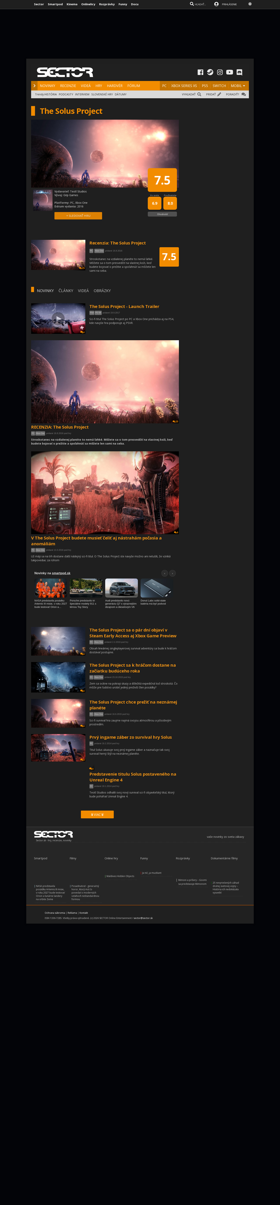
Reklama (72, 912)
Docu (134, 4)
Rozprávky (107, 4)
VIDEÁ (86, 85)
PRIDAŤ (211, 94)
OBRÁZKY (102, 290)
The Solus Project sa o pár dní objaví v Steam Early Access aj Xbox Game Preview (133, 633)
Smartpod (55, 4)
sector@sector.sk (143, 918)
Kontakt (84, 912)
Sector (39, 4)
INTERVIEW (82, 94)
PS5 (205, 85)
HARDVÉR (114, 85)
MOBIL (236, 85)
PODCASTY (66, 94)
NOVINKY (47, 85)
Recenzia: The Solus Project (117, 243)
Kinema (72, 4)
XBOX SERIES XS (184, 85)
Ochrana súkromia (55, 912)
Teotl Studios (78, 191)
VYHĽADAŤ (189, 94)
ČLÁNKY (66, 290)
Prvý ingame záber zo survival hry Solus (130, 737)
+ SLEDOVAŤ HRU (78, 216)
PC (164, 85)
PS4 (92, 313)
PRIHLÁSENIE (229, 4)
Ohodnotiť (162, 214)
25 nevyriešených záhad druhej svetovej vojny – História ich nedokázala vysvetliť (226, 887)
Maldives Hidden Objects (120, 876)
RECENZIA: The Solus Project (60, 427)
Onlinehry (88, 4)
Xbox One (40, 433)
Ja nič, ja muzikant (151, 872)
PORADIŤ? (232, 94)
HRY (98, 85)
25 (175, 421)
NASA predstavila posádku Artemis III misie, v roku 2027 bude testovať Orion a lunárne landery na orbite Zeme (50, 892)
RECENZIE (68, 85)
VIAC (97, 815)
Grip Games (70, 195)
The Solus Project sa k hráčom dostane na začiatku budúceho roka (132, 668)
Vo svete (154, 195)
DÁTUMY (120, 94)
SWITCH (219, 85)
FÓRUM (133, 85)
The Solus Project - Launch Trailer (124, 306)
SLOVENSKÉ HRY (102, 94)
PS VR (98, 313)
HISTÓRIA (50, 94)
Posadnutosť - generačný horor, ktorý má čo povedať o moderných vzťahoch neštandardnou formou (85, 892)
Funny (123, 4)
